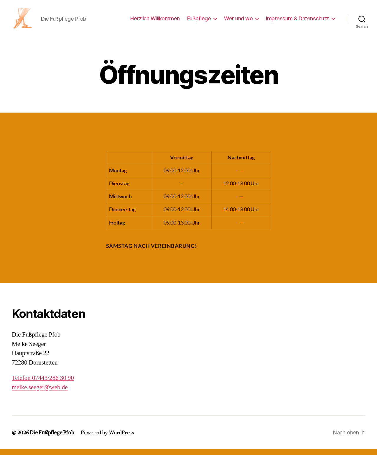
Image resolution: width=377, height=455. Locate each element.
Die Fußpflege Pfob (52, 438)
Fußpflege (199, 21)
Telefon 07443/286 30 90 (43, 384)
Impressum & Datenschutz (297, 21)
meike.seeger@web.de (40, 393)
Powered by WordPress (107, 438)
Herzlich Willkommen (155, 21)
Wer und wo (238, 21)
